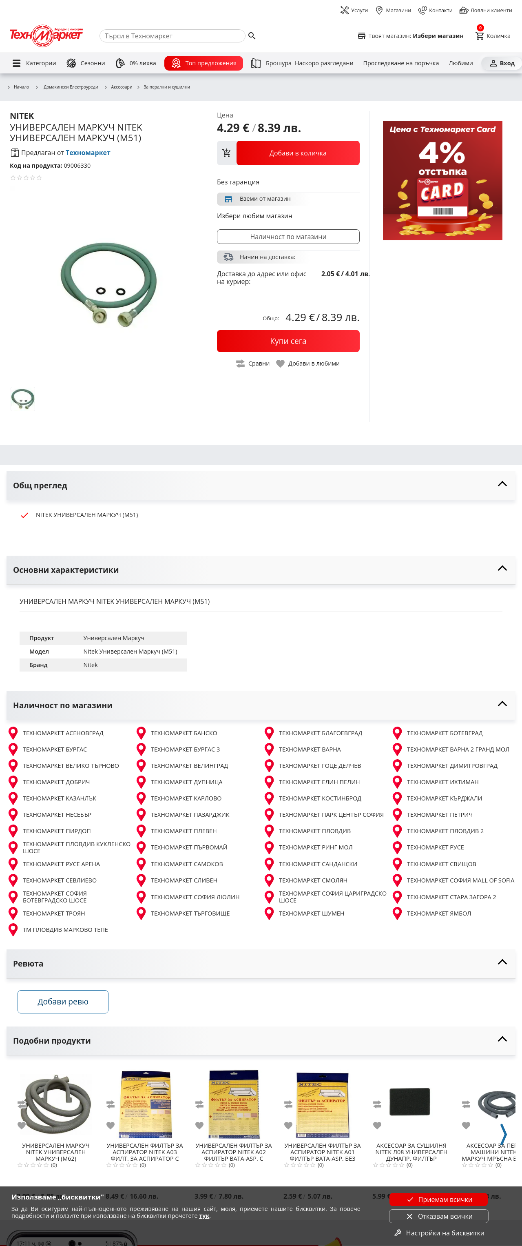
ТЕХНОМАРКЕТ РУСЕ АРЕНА (53, 864)
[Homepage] (46, 36)
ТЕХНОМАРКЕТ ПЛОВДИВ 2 (437, 831)
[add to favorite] (26, 1127)
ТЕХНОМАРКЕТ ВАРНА (302, 749)
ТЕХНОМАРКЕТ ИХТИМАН (435, 782)
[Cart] (492, 36)
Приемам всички (438, 1199)
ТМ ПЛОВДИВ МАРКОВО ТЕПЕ (57, 929)
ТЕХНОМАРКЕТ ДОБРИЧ (48, 782)
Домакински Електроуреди (66, 87)
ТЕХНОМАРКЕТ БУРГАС (47, 749)
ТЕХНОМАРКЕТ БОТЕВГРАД (436, 733)
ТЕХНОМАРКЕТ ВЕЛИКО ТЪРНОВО (63, 765)
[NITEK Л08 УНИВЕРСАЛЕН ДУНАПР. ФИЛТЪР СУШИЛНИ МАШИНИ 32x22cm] (411, 1103)
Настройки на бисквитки (438, 1233)
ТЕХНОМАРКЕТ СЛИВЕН (176, 880)
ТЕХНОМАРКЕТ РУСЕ (427, 847)
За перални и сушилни (163, 87)
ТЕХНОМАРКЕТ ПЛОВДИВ (307, 831)
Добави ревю (65, 1003)
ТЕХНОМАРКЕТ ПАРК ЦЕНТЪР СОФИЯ (323, 814)
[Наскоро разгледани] (324, 63)
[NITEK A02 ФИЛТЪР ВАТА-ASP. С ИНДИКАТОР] (233, 1103)
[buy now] (288, 341)
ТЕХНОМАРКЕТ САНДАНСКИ (310, 864)
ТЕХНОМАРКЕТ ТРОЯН (46, 913)
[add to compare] (26, 1105)
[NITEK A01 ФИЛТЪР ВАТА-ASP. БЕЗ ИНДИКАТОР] (322, 1103)
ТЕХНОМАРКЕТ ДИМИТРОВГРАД (444, 765)
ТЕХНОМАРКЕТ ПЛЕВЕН (176, 831)
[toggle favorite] (308, 364)
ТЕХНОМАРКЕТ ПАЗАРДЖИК (182, 814)
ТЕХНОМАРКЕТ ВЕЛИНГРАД (181, 765)
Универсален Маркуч (114, 638)
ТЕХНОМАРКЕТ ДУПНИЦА (179, 782)
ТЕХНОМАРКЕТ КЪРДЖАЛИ (436, 798)
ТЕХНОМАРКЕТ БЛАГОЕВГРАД (312, 733)
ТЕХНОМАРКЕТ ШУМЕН (303, 913)
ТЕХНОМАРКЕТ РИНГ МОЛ (308, 847)
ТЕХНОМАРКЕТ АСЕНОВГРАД (55, 733)
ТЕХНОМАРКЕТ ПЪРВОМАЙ (181, 847)
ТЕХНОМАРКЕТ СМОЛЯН (305, 880)
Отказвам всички (439, 1216)
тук (204, 1215)
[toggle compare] (253, 364)
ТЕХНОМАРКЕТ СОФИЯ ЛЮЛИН (187, 897)
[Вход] (501, 63)
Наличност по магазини (288, 236)
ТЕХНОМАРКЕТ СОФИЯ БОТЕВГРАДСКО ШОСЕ (47, 897)
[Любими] (460, 63)
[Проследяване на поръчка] (401, 63)
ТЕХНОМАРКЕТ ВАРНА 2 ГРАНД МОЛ (450, 749)
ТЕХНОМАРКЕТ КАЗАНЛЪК (51, 798)
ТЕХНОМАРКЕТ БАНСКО (176, 733)
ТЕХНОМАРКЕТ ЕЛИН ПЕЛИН (311, 782)
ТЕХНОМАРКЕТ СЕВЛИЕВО (52, 880)
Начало (18, 87)
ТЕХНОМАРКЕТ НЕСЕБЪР (49, 814)
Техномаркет (88, 152)
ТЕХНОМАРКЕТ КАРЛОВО (178, 798)
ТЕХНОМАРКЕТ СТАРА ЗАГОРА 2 (443, 897)
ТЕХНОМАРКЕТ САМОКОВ (179, 864)
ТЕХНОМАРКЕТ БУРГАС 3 (177, 749)
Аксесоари (118, 87)
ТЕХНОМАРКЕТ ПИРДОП (49, 831)
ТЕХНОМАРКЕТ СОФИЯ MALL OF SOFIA (452, 880)
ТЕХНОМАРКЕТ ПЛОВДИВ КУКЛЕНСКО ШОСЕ (68, 847)
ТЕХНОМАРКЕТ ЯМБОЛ (431, 913)
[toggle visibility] (261, 485)
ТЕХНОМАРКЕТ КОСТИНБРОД (312, 798)
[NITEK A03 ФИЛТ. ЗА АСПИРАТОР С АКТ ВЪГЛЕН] (144, 1103)
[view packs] (288, 153)
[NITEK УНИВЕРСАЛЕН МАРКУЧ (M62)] (55, 1103)
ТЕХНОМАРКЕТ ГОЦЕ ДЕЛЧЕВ (312, 765)
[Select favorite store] (410, 36)
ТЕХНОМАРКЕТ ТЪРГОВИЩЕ (182, 913)
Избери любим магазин (254, 215)
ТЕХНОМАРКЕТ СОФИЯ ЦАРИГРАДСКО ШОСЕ (325, 897)
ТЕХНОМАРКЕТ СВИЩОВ (433, 864)
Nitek (91, 665)
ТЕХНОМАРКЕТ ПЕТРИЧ (432, 814)
